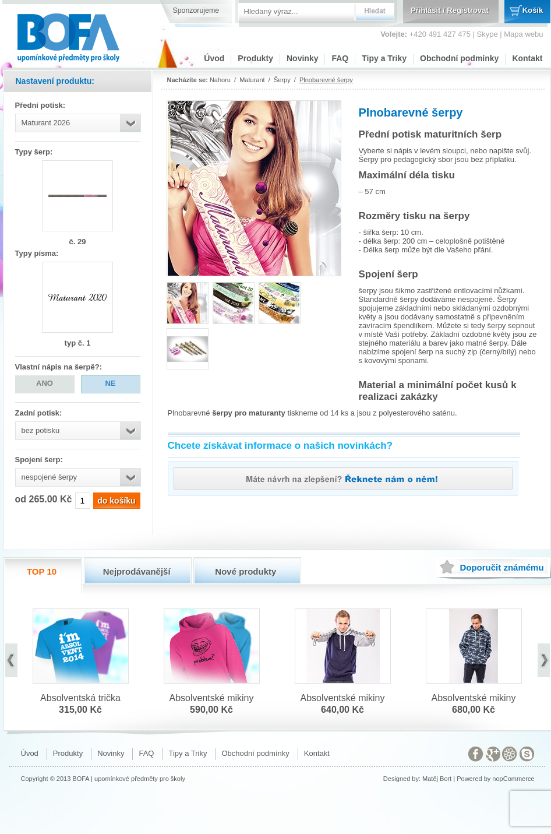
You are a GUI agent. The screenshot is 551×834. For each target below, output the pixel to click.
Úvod (214, 58)
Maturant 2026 (46, 122)
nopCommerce (513, 778)
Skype (487, 34)
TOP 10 (41, 571)
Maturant (251, 79)
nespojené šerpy (49, 477)
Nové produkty (245, 571)
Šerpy (282, 79)
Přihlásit (425, 10)
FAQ (339, 58)
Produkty (255, 58)
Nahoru (220, 79)
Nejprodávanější (137, 571)
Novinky (302, 58)
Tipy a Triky (384, 58)
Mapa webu (523, 34)
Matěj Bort (436, 778)
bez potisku (41, 430)
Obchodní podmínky (459, 58)
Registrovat (468, 10)
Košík (532, 10)
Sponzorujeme (196, 10)
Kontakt (527, 58)
